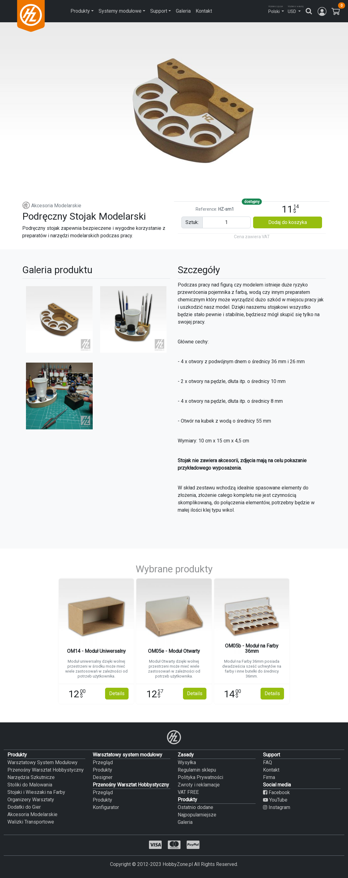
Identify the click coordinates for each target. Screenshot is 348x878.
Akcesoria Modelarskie (51, 206)
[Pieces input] (226, 222)
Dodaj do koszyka (287, 222)
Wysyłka (187, 762)
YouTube (275, 800)
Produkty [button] (80, 11)
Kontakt (204, 11)
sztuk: (192, 222)
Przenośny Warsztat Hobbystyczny (45, 770)
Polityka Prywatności (200, 777)
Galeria (183, 11)
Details (117, 693)
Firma (269, 777)
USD (292, 11)
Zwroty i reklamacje (199, 785)
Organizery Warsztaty (30, 800)
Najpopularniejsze (197, 815)
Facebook (276, 792)
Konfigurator (106, 807)
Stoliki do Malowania (29, 785)
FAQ (267, 762)
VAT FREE (188, 792)
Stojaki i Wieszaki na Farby (36, 792)
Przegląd (103, 762)
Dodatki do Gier (24, 807)
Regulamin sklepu (197, 770)
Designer (102, 777)
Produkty (102, 770)
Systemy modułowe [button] (120, 11)
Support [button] (158, 11)
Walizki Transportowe (30, 822)
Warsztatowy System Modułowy (42, 762)
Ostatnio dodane (195, 807)
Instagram (276, 807)
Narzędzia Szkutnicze (31, 777)
